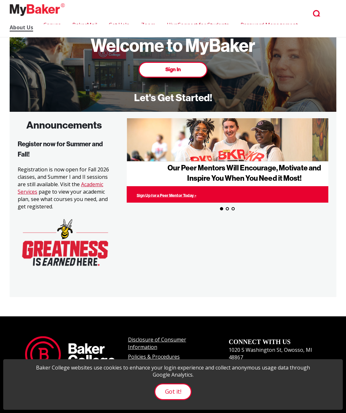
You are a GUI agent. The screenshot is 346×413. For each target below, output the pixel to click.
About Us (21, 27)
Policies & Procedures (154, 356)
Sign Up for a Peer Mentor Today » (166, 195)
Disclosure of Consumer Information (157, 343)
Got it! (173, 391)
